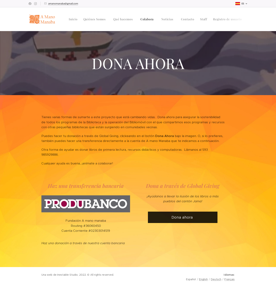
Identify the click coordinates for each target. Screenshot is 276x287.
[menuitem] (74, 19)
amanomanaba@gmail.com (63, 3)
